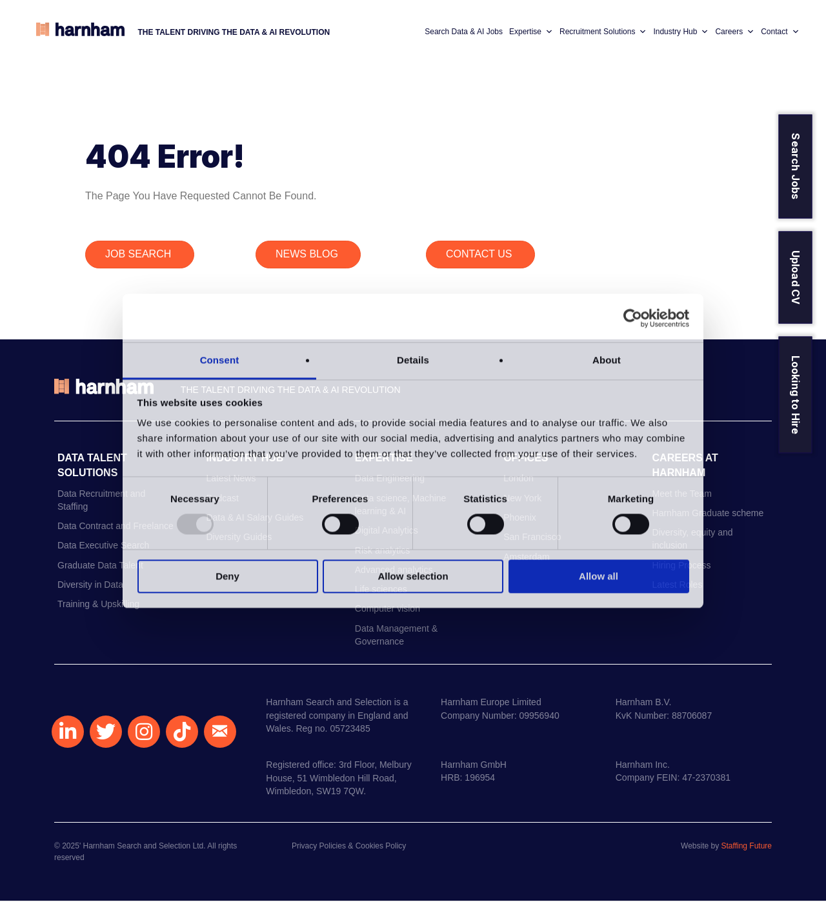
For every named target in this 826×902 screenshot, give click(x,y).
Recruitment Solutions (601, 32)
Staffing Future (746, 847)
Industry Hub (680, 32)
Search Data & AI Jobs (462, 32)
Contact (779, 32)
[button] (68, 733)
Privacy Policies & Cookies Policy (349, 847)
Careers (734, 32)
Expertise (530, 32)
